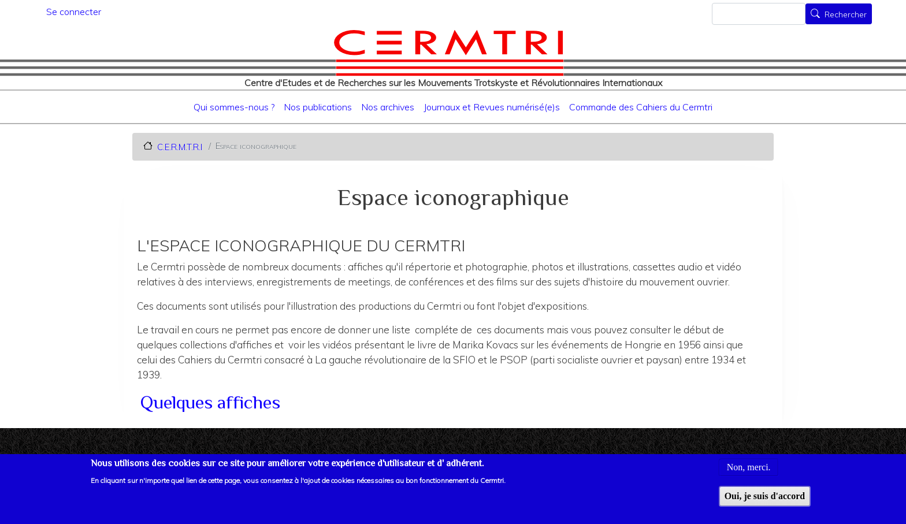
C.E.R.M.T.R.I (179, 146)
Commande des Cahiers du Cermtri (640, 107)
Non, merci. (749, 468)
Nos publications (318, 107)
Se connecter (73, 11)
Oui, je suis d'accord (765, 497)
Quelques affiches (210, 402)
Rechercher (846, 15)
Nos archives (387, 107)
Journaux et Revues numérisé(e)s (492, 107)
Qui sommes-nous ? (234, 107)
